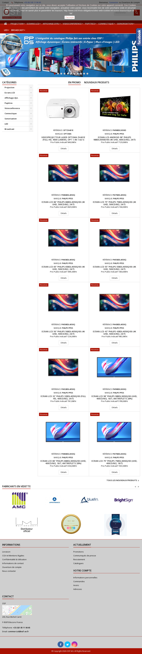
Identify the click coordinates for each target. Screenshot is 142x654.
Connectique (106, 23)
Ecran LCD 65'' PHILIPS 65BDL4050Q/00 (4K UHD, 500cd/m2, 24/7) (63, 268)
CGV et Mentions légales (13, 555)
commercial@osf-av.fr (18, 631)
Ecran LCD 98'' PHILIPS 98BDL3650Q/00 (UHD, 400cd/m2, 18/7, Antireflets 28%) (114, 397)
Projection (17, 23)
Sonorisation (125, 23)
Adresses (77, 589)
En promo (74, 82)
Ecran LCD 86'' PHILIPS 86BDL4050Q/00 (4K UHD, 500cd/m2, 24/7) (63, 203)
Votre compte (82, 570)
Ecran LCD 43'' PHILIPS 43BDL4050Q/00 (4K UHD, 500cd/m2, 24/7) (114, 332)
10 (84, 74)
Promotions (78, 551)
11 (87, 74)
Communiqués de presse (84, 555)
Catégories (9, 82)
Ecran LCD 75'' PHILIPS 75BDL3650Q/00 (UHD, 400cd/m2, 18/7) (114, 462)
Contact (8, 596)
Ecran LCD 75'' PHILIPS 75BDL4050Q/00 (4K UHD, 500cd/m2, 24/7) (114, 203)
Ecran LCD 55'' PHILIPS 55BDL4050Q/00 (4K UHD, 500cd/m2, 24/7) (114, 268)
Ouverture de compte (12, 567)
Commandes (79, 581)
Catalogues (78, 563)
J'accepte (69, 17)
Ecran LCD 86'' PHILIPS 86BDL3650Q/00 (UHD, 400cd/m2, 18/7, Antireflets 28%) (63, 462)
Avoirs (76, 585)
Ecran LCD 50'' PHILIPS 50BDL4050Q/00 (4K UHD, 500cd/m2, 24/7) (63, 332)
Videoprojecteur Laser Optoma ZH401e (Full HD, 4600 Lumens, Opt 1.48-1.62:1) (63, 138)
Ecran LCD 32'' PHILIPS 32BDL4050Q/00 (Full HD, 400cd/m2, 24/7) (63, 397)
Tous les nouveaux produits (123, 480)
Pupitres (90, 23)
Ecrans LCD (33, 23)
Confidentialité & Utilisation (14, 559)
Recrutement (79, 559)
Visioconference (72, 23)
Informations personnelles (85, 577)
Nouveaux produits (96, 82)
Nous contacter (9, 571)
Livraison (6, 551)
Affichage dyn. (51, 23)
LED (6, 30)
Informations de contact (13, 563)
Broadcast (17, 30)
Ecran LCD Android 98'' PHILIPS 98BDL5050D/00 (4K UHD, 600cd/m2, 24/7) (114, 138)
